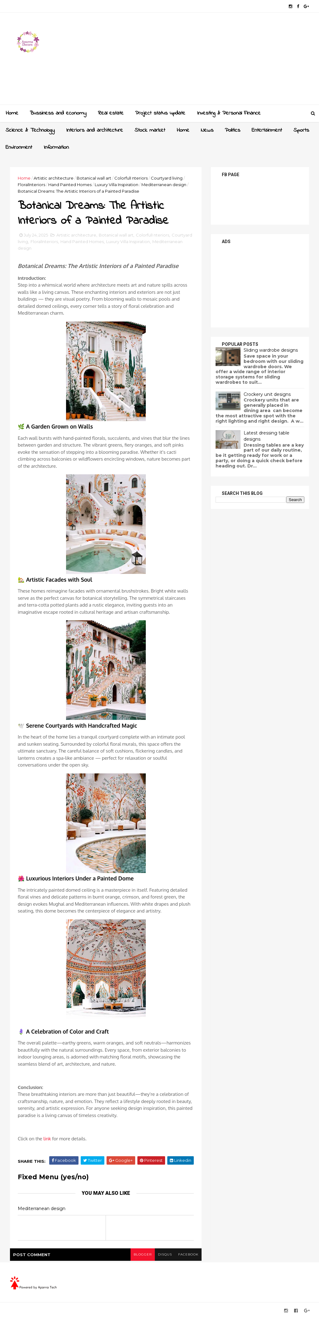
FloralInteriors (31, 184)
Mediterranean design (163, 184)
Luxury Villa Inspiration (116, 184)
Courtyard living (167, 178)
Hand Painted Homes (70, 184)
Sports (301, 130)
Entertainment (267, 130)
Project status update (160, 113)
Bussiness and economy (58, 113)
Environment (19, 147)
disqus (165, 1254)
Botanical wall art (94, 178)
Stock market (150, 130)
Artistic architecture (54, 178)
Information (56, 147)
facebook (188, 1254)
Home (12, 113)
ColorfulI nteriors (131, 178)
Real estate (111, 113)
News (207, 130)
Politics (232, 130)
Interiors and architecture (94, 130)
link (47, 1139)
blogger (143, 1254)
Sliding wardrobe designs (271, 350)
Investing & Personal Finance (229, 113)
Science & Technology (30, 130)
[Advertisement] (195, 61)
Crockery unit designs (267, 394)
